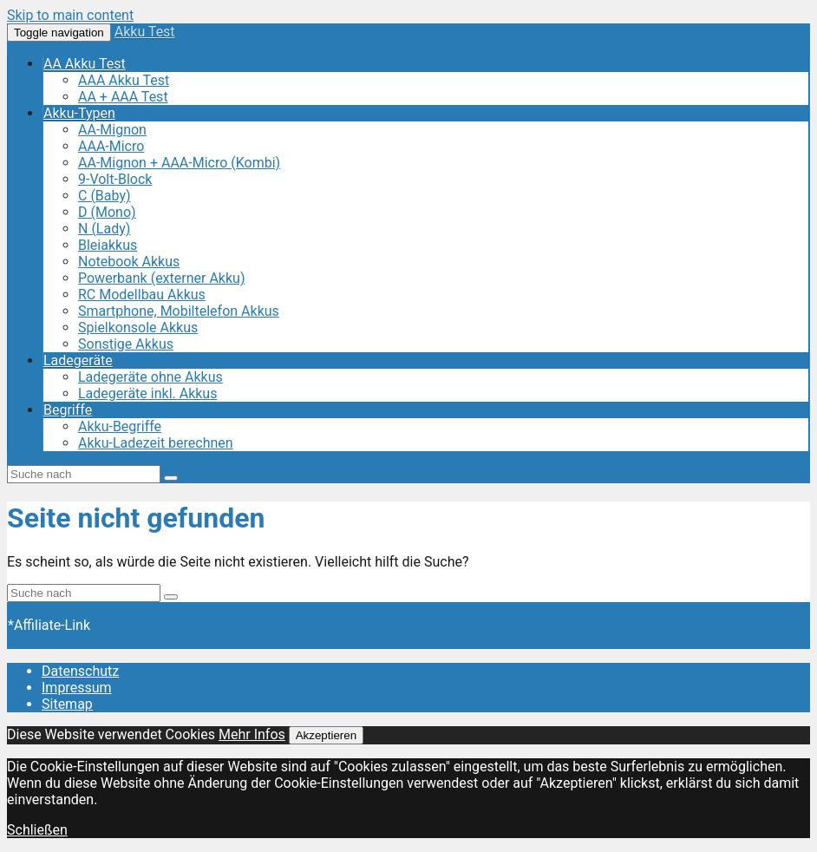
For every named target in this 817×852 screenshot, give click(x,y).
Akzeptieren (326, 735)
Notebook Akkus (129, 261)
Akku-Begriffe (119, 426)
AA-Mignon (112, 129)
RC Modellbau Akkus (142, 294)
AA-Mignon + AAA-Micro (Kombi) (179, 162)
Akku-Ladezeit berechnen (155, 443)
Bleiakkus (107, 245)
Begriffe (67, 410)
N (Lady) (104, 228)
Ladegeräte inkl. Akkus (147, 393)
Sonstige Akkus (125, 344)
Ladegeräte (78, 360)
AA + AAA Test (123, 96)
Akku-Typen (79, 113)
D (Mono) (107, 212)
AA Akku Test (84, 64)
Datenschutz (80, 671)
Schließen (37, 830)
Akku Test (144, 31)
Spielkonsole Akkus (138, 327)
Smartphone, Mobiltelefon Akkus (178, 311)
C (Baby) (104, 195)
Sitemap (67, 704)
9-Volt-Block (115, 179)
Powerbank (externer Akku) (161, 278)
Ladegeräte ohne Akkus (150, 377)
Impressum (77, 687)
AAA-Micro (111, 146)
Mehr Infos (252, 734)
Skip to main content (70, 15)
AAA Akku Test (123, 80)
